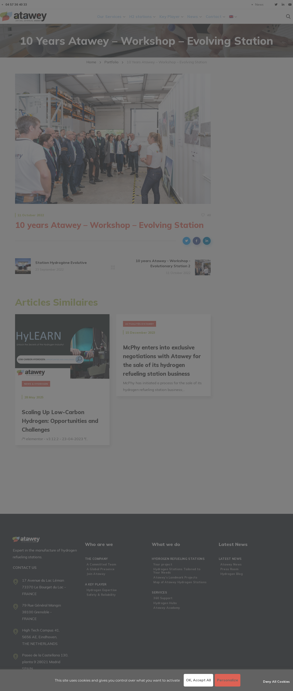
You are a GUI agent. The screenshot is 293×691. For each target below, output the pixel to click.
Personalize (227, 680)
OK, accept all (198, 680)
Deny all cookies (276, 682)
